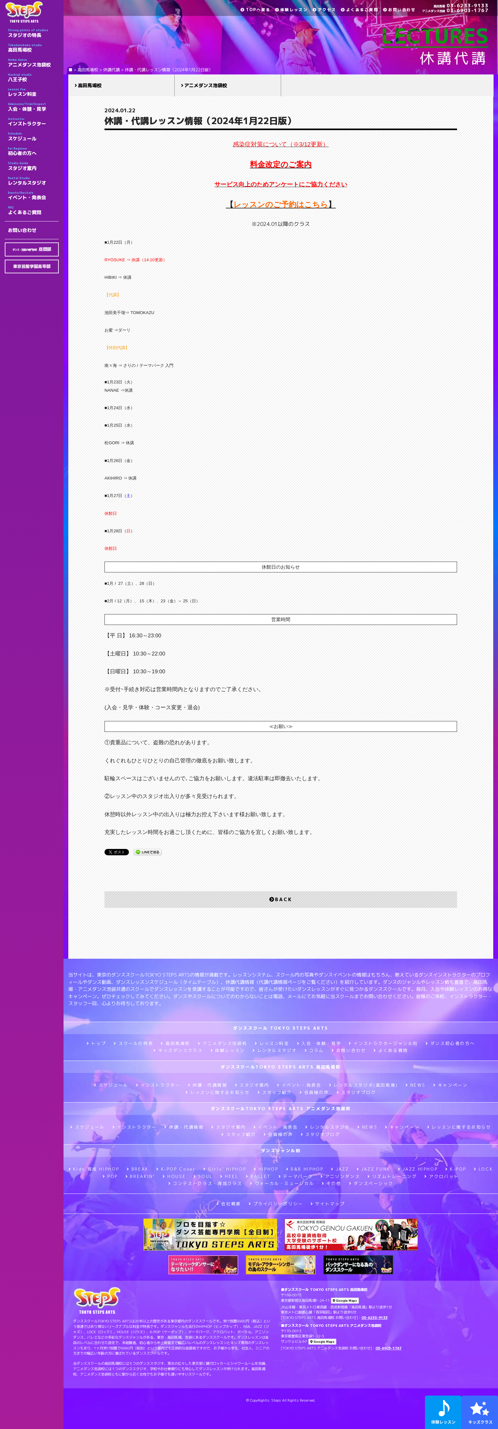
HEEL (229, 1176)
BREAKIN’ (140, 1176)
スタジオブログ (356, 1092)
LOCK (483, 1169)
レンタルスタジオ (33, 181)
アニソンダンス (340, 1176)
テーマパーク (296, 1176)
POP (110, 1176)
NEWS (416, 1085)
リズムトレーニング (392, 1176)
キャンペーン (450, 1085)
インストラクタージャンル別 (383, 1043)
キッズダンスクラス (178, 1050)
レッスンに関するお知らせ (217, 1092)
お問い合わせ (22, 230)
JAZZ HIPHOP (418, 1169)
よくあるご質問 (33, 210)
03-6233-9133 (461, 5)
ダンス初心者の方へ (450, 1043)
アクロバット (441, 1176)
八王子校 (33, 78)
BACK (280, 899)
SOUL (202, 1176)
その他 (331, 1183)
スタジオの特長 (33, 33)
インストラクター (33, 122)
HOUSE (174, 1176)
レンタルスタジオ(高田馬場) (363, 1085)
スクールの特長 (133, 1043)
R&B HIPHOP (305, 1169)
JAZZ (340, 1169)
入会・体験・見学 (33, 107)
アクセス (324, 9)
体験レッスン (291, 9)
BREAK (138, 1169)
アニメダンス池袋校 (33, 63)
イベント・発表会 (33, 196)
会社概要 (229, 1204)
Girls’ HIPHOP (224, 1169)
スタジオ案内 (33, 166)
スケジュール (33, 136)
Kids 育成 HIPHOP (94, 1169)
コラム (314, 1050)
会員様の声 (314, 1092)
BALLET (258, 1176)
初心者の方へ (33, 151)
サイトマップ (328, 1204)
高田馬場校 (33, 48)
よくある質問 (391, 1050)
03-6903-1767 (455, 10)
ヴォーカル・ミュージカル (282, 1183)
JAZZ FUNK (373, 1169)
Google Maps (345, 1301)
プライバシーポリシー (276, 1204)
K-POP (455, 1169)
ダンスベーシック (371, 1183)
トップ (96, 1043)
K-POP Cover (176, 1169)
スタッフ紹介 (275, 1092)
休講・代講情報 (207, 1085)
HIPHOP (266, 1169)
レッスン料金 (33, 92)
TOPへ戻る (255, 9)
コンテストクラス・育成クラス (205, 1183)
